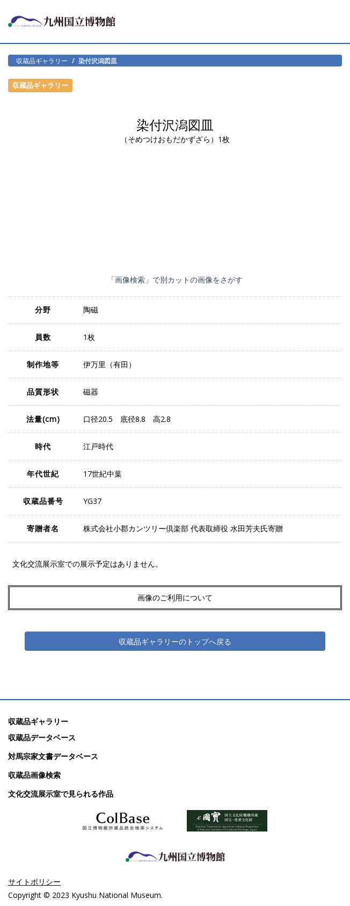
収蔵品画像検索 (34, 775)
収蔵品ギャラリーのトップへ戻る (175, 641)
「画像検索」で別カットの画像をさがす (175, 279)
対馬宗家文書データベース (53, 756)
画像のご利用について (175, 597)
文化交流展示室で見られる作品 (60, 794)
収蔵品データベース (42, 737)
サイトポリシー (34, 882)
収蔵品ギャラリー (42, 60)
